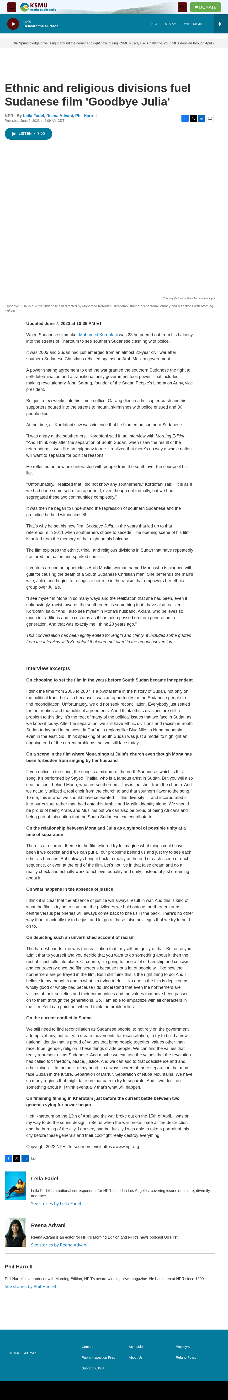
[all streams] (221, 23)
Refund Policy (186, 1357)
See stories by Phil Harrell (30, 1286)
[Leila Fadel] (15, 1185)
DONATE (207, 7)
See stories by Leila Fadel (56, 1203)
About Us (136, 1357)
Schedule (136, 1347)
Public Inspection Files (98, 1357)
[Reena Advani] (15, 1232)
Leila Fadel (33, 115)
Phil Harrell (86, 115)
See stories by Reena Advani (59, 1245)
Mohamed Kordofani (98, 334)
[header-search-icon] (182, 7)
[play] (13, 24)
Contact (87, 1347)
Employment (185, 1347)
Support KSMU (93, 1368)
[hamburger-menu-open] (11, 7)
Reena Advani (59, 115)
